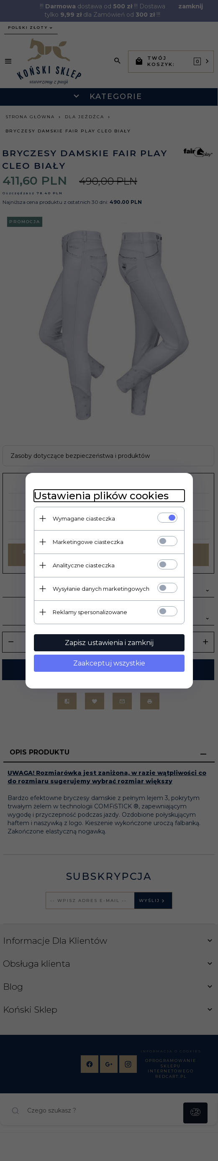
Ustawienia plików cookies (101, 496)
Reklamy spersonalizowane (90, 612)
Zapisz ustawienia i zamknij (109, 643)
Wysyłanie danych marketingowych (101, 588)
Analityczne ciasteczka (84, 565)
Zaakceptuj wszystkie (109, 663)
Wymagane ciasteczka (84, 518)
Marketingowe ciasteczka (88, 542)
